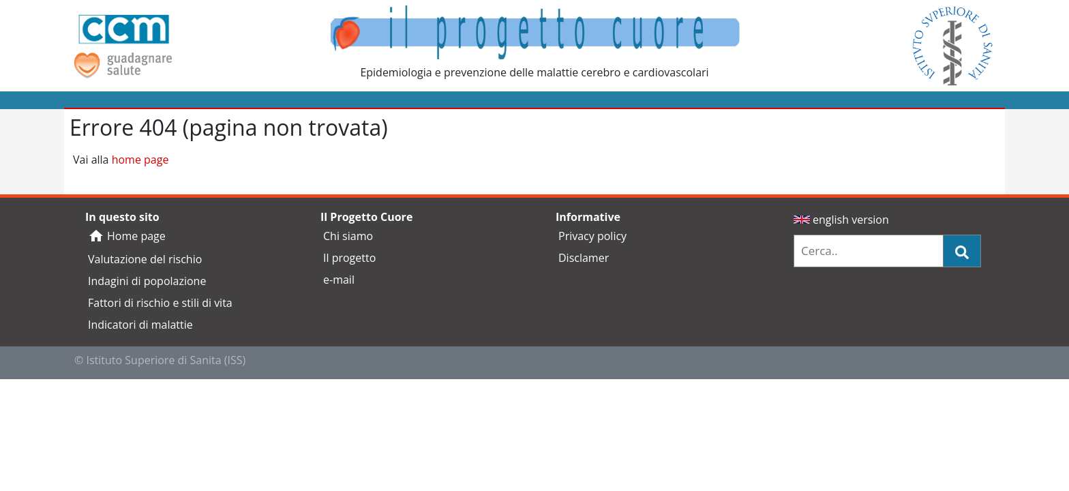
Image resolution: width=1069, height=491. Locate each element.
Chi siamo (348, 235)
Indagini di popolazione (147, 280)
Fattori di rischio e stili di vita (160, 302)
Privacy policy (592, 235)
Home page (127, 236)
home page (140, 159)
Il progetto (349, 257)
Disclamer (583, 257)
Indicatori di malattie (140, 324)
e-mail (339, 279)
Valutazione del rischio (145, 259)
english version (841, 219)
